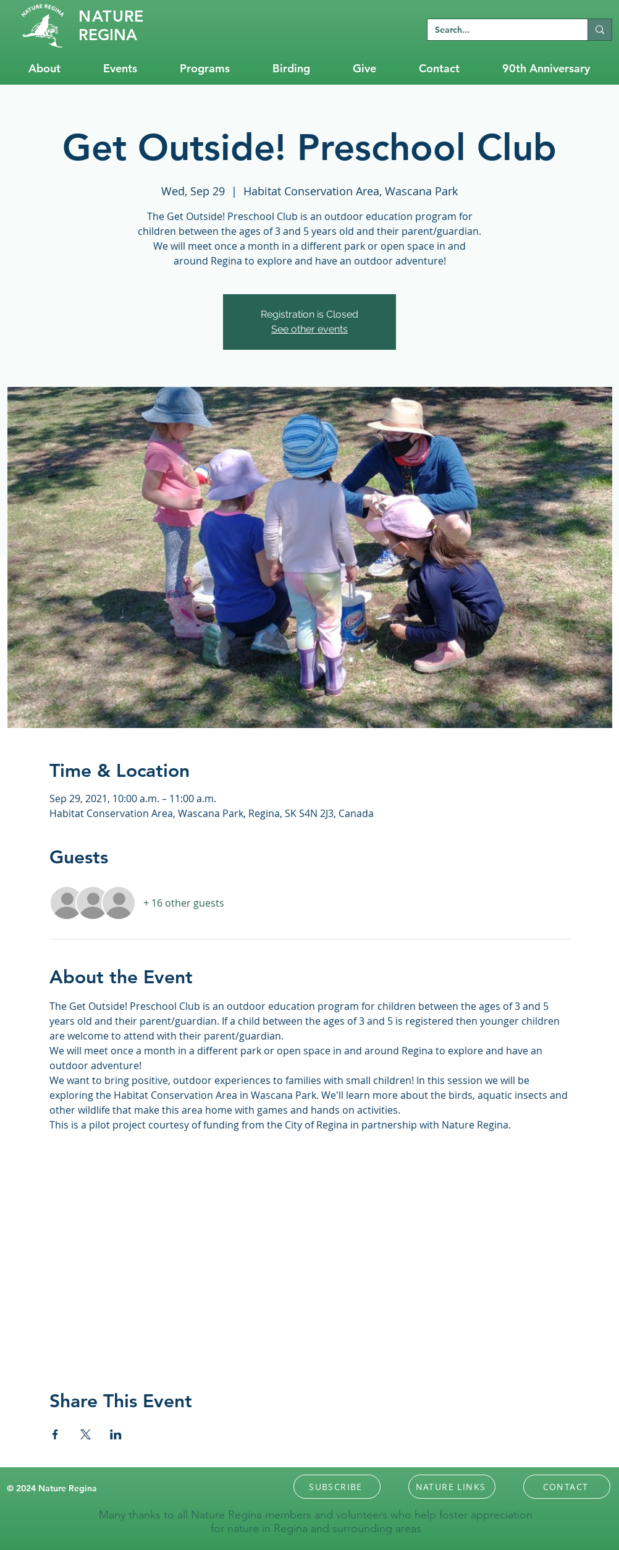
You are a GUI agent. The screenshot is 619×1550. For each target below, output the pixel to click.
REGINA (107, 34)
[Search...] (498, 30)
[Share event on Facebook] (55, 1434)
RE (110, 16)
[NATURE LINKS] (451, 1487)
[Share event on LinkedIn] (116, 1434)
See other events (309, 329)
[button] (337, 1487)
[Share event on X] (85, 1434)
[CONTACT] (566, 1487)
